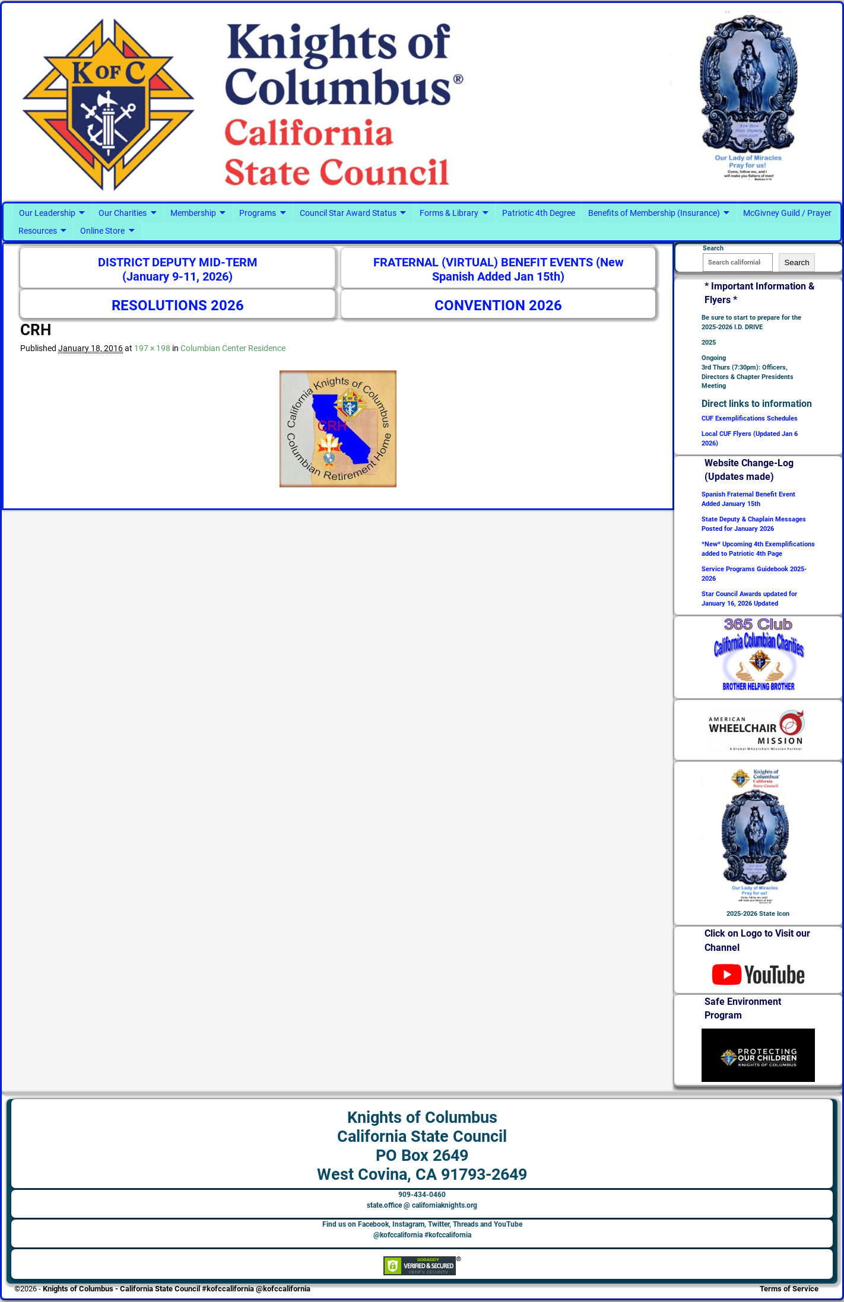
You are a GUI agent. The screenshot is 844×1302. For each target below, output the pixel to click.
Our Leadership (47, 213)
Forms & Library (449, 213)
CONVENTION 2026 (498, 305)
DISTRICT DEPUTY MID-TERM (178, 262)
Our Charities (123, 213)
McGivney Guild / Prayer (787, 213)
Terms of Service (789, 1288)
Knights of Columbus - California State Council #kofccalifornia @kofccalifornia (176, 1288)
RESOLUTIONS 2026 (178, 305)
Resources (37, 230)
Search (796, 262)
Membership (193, 213)
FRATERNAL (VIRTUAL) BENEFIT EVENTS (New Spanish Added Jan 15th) (498, 270)
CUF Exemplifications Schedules (750, 418)
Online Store (102, 230)
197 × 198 (152, 348)
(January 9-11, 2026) (177, 277)
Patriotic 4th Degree (538, 213)
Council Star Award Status (348, 213)
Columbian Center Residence (232, 348)
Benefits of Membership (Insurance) (654, 213)
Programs (257, 213)
